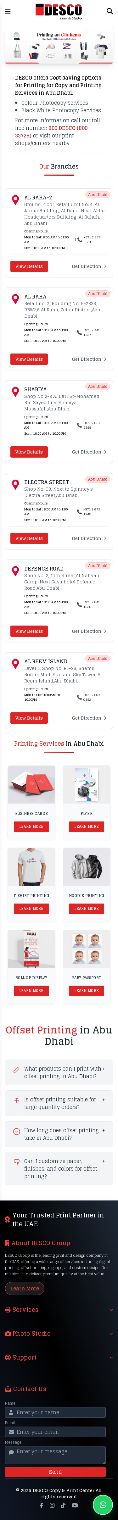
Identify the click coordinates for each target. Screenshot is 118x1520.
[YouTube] (75, 1505)
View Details (29, 266)
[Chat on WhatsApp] (103, 1505)
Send (55, 1471)
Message (13, 1442)
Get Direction (90, 266)
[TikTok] (63, 1505)
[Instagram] (52, 1505)
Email (10, 1422)
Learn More (31, 826)
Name (10, 1403)
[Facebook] (41, 1505)
